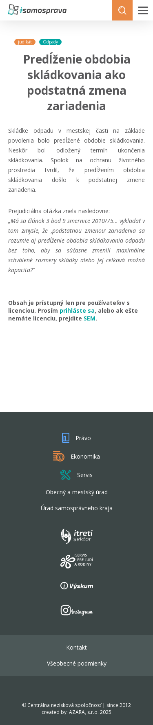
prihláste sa (77, 310)
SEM (89, 318)
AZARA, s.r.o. (84, 712)
